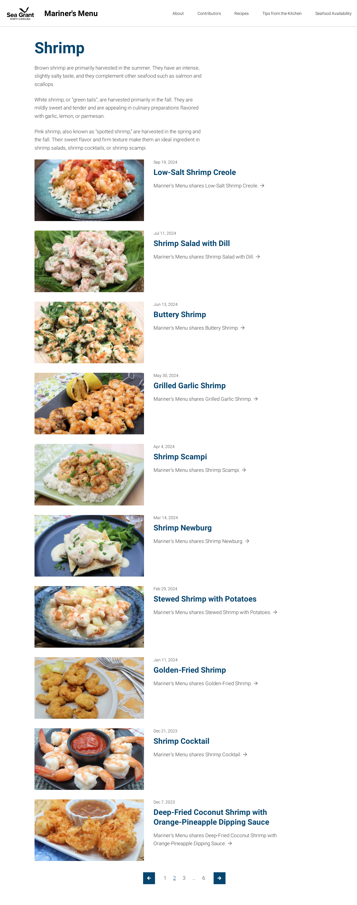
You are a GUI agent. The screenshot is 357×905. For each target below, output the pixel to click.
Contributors (209, 13)
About (178, 13)
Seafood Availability (333, 13)
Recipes (241, 13)
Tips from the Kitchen (282, 13)
